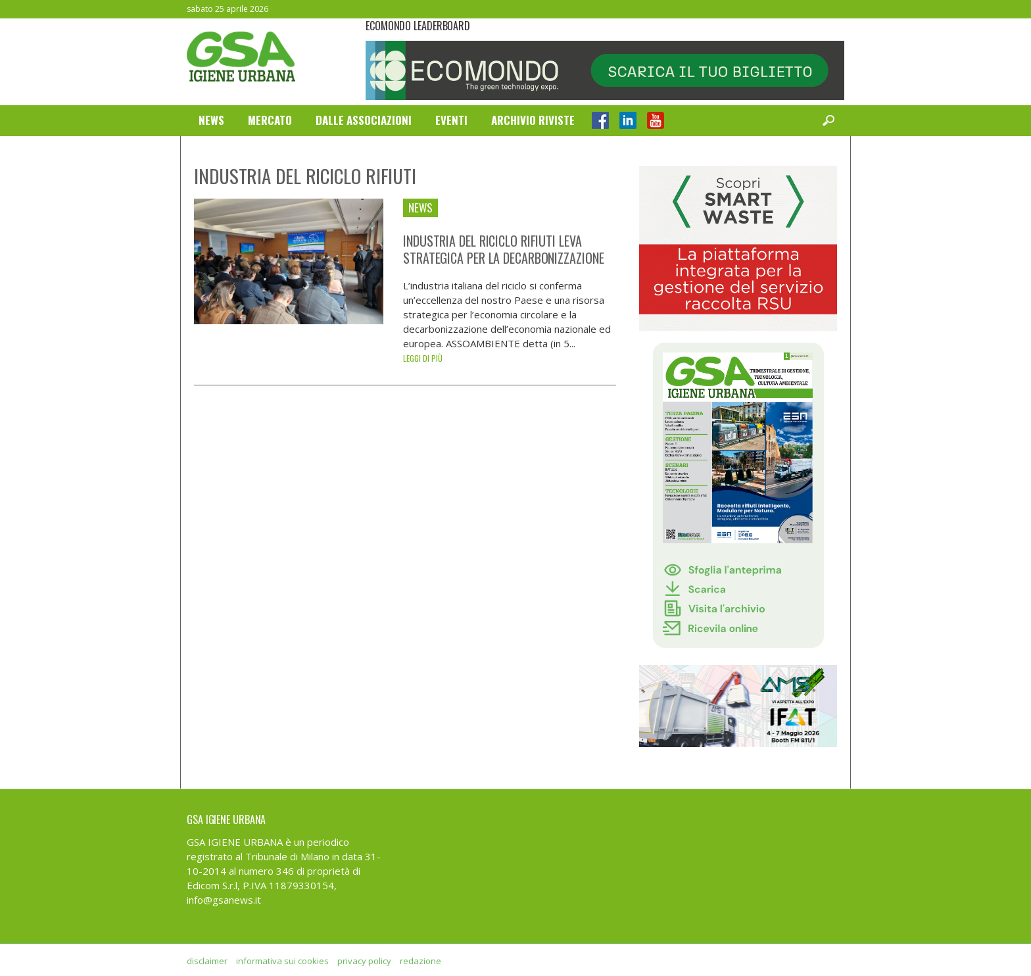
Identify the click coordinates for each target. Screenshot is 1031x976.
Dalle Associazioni (364, 120)
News (211, 120)
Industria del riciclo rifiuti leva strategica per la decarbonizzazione (503, 249)
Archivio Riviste (533, 120)
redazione (420, 961)
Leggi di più (423, 358)
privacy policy (364, 961)
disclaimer (207, 961)
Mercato (270, 120)
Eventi (451, 120)
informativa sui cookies (282, 961)
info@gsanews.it (224, 899)
